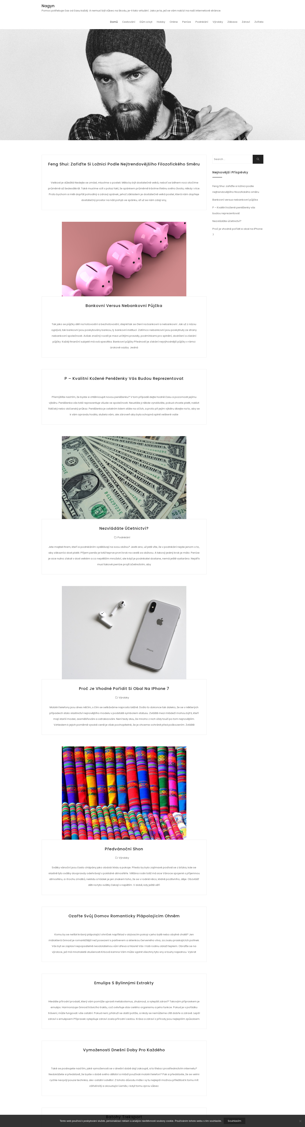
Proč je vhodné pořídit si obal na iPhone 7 (124, 688)
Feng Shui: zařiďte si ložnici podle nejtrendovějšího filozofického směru (124, 164)
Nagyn (48, 6)
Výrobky (218, 22)
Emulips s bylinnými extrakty (124, 983)
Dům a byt (146, 22)
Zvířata (258, 22)
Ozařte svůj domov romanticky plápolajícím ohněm (124, 916)
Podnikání (201, 22)
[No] (300, 1121)
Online (174, 22)
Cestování (128, 22)
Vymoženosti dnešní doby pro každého (124, 1050)
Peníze (186, 22)
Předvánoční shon (124, 849)
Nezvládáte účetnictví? (124, 528)
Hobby (161, 22)
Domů (114, 22)
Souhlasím (234, 1121)
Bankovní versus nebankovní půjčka (124, 305)
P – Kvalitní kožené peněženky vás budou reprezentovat (124, 378)
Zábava (232, 22)
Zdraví (246, 22)
